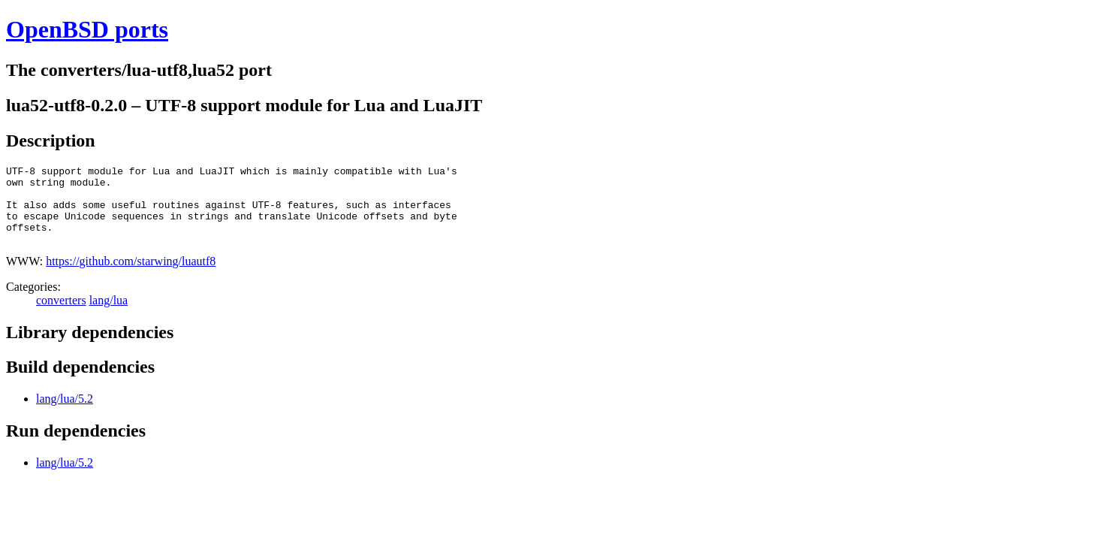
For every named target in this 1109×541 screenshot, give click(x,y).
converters (61, 316)
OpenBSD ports (87, 29)
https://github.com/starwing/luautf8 (130, 276)
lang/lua (108, 316)
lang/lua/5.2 (64, 414)
